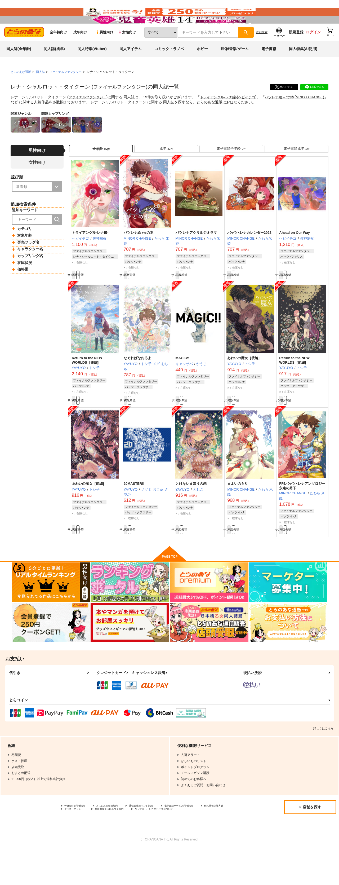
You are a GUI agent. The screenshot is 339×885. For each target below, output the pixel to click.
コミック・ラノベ (169, 65)
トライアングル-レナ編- (222, 113)
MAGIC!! (182, 382)
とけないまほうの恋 (191, 510)
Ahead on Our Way (294, 253)
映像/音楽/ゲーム (235, 65)
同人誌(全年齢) (18, 65)
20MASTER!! (134, 510)
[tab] (166, 166)
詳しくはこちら (323, 757)
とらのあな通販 (22, 88)
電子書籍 (268, 65)
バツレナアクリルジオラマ (196, 253)
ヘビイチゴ (253, 113)
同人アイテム (130, 65)
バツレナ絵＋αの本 (288, 113)
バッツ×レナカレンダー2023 (249, 253)
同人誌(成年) (54, 65)
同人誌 (42, 88)
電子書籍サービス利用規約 (205, 836)
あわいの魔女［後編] (243, 382)
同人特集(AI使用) (303, 65)
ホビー (202, 65)
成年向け (80, 48)
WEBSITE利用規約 (77, 836)
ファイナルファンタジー (122, 102)
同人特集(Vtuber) (92, 65)
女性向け (127, 48)
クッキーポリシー (114, 840)
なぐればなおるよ (137, 382)
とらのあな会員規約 (117, 836)
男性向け (104, 48)
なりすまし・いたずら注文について (89, 844)
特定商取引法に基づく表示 (157, 840)
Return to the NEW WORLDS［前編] (294, 384)
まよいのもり (237, 510)
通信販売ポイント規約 (159, 836)
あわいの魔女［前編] (88, 510)
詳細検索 (261, 48)
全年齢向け (58, 48)
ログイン (313, 48)
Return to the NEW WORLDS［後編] (87, 384)
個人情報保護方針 (77, 840)
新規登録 (296, 48)
